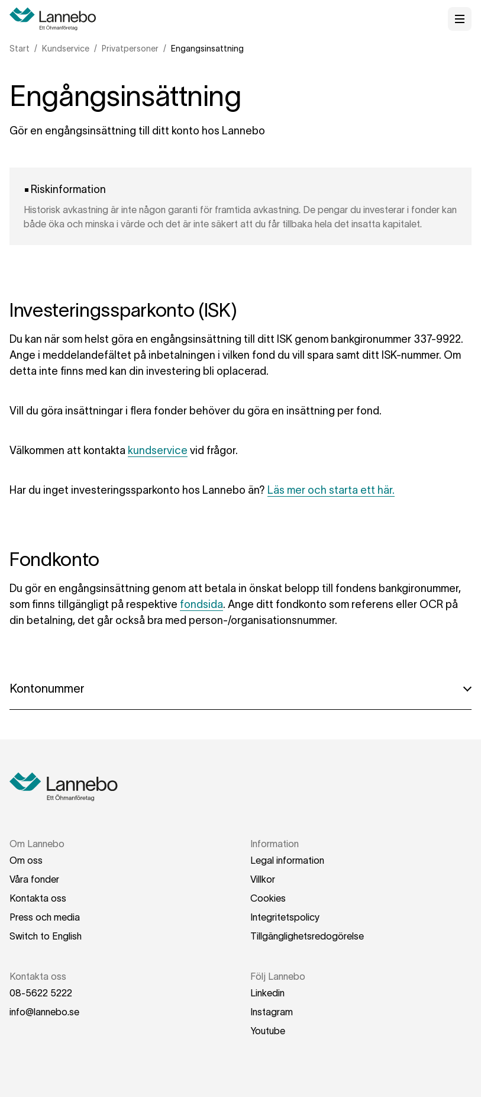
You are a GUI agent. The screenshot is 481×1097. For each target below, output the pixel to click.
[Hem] (56, 19)
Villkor (262, 879)
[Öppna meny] (460, 19)
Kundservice (65, 48)
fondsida (201, 604)
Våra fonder (34, 879)
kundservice (158, 450)
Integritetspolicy (284, 917)
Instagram (271, 1011)
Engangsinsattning (207, 48)
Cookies (268, 898)
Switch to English (45, 936)
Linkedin (267, 992)
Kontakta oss (37, 898)
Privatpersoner (130, 48)
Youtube (267, 1030)
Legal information (287, 860)
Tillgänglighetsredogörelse (307, 936)
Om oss (26, 860)
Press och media (44, 917)
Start (19, 48)
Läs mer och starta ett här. (331, 490)
